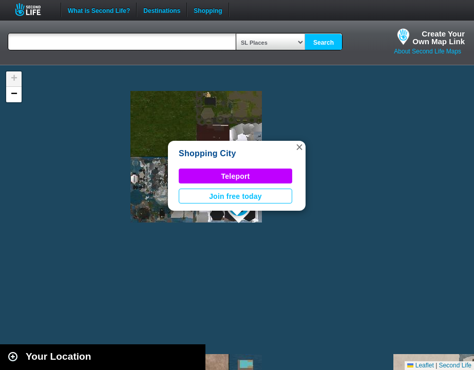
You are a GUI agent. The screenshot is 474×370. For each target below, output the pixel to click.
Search (323, 42)
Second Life (33, 9)
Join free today (235, 196)
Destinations (161, 9)
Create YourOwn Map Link (438, 37)
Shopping (208, 9)
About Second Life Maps (427, 51)
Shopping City (207, 153)
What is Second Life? (99, 9)
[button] (299, 147)
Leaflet (420, 365)
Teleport (235, 176)
